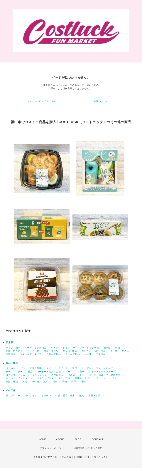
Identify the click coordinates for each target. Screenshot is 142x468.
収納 (117, 347)
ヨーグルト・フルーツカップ (97, 368)
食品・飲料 (12, 363)
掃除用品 (11, 354)
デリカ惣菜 (36, 368)
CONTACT (97, 439)
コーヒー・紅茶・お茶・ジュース (55, 371)
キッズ (113, 351)
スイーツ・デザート (57, 368)
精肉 (55, 381)
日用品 (9, 342)
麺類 (83, 381)
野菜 (73, 381)
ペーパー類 (33, 351)
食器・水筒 (95, 395)
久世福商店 (57, 375)
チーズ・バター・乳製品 (19, 371)
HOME (42, 439)
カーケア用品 (72, 354)
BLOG (78, 439)
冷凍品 (71, 375)
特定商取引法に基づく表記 (88, 448)
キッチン (46, 395)
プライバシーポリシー (52, 448)
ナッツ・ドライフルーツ (102, 371)
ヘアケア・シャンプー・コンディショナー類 (75, 347)
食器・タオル (51, 351)
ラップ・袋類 (13, 347)
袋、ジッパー (13, 395)
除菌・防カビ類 (14, 351)
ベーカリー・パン (15, 368)
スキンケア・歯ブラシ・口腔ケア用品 (40, 354)
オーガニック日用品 (35, 347)
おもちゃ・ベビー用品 (94, 351)
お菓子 (81, 371)
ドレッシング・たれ (107, 378)
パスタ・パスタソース (49, 378)
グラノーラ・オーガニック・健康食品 (100, 375)
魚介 (45, 381)
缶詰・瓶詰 (12, 381)
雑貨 (81, 395)
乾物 (67, 378)
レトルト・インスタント (19, 378)
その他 (88, 354)
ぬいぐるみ (31, 395)
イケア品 (11, 390)
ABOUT (60, 439)
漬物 (24, 381)
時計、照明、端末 (65, 395)
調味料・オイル (83, 378)
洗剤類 (107, 347)
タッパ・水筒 (70, 351)
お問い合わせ (101, 101)
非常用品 (101, 354)
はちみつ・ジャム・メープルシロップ (26, 375)
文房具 (125, 351)
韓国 (74, 368)
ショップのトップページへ (41, 101)
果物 (64, 381)
